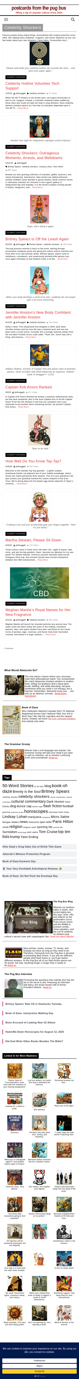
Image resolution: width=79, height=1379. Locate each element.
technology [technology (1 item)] (22, 832)
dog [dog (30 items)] (13, 806)
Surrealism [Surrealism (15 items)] (9, 832)
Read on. (53, 757)
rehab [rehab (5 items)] (5, 827)
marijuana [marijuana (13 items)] (34, 816)
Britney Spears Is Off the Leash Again (37, 239)
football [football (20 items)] (68, 806)
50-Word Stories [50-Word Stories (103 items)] (17, 785)
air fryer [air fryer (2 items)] (40, 786)
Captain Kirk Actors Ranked (28, 387)
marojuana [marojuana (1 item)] (46, 817)
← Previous (7, 648)
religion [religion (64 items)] (15, 826)
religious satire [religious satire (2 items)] (29, 827)
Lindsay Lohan (45, 167)
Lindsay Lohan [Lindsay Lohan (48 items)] (14, 817)
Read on (12, 965)
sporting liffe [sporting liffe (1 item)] (58, 827)
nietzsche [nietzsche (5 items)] (33, 822)
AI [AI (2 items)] (35, 786)
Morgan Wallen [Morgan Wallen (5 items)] (10, 822)
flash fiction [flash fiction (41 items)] (52, 806)
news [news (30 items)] (24, 822)
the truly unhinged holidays (62, 718)
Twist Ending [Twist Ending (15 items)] (29, 837)
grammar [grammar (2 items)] (6, 812)
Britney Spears (14, 167)
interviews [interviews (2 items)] (53, 812)
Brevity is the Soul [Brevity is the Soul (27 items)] (27, 791)
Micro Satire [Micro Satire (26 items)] (60, 817)
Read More (23, 108)
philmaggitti (21, 93)
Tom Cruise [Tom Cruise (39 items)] (48, 832)
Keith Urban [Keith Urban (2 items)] (63, 812)
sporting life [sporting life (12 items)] (45, 827)
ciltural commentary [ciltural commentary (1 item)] (58, 797)
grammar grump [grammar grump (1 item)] (17, 812)
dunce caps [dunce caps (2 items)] (37, 807)
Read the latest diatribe (62, 936)
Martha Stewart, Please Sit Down (33, 540)
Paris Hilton (58, 167)
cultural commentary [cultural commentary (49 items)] (28, 801)
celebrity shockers (37, 93)
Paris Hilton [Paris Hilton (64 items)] (63, 821)
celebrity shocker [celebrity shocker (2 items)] (10, 797)
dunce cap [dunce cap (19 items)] (24, 806)
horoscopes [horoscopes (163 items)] (36, 811)
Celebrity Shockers (16, 77)
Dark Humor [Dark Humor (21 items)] (55, 801)
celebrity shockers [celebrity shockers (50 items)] (33, 796)
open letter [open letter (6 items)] (46, 822)
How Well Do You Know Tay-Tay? (33, 461)
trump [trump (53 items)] (15, 837)
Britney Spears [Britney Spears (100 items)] (55, 791)
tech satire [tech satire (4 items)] (32, 832)
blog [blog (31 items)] (47, 786)
